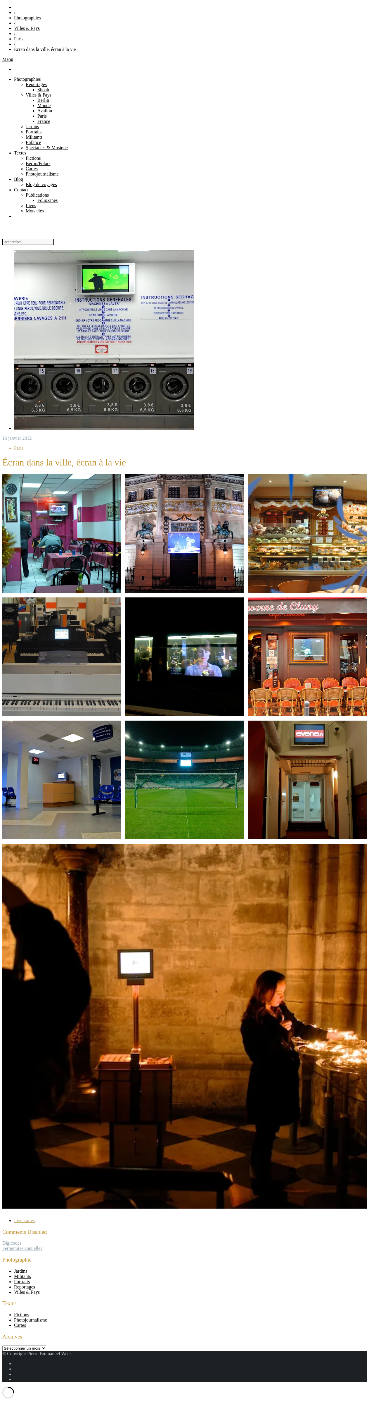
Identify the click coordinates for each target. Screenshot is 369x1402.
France (43, 121)
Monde (44, 105)
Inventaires (24, 1220)
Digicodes (11, 1243)
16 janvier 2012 (17, 438)
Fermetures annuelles (22, 1248)
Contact (21, 189)
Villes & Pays (27, 28)
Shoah (43, 89)
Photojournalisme (42, 173)
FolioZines (47, 200)
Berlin (43, 100)
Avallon (44, 110)
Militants (34, 137)
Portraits (33, 131)
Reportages (36, 84)
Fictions (33, 158)
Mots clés (35, 210)
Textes (20, 152)
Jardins (32, 126)
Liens (31, 205)
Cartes (32, 168)
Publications (37, 195)
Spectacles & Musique (47, 147)
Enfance (33, 142)
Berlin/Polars (38, 163)
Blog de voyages (41, 184)
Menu (7, 59)
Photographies (27, 17)
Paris (18, 38)
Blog (18, 179)
